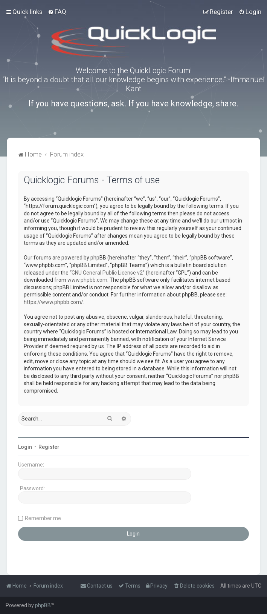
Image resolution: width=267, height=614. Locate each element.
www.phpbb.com (87, 280)
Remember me (43, 518)
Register (49, 447)
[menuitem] (57, 11)
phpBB (43, 605)
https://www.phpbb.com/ (53, 302)
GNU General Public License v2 (107, 273)
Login (25, 447)
